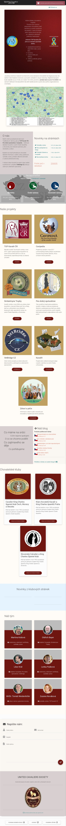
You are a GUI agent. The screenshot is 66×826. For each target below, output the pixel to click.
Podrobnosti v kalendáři (38, 178)
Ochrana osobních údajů (16, 822)
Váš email (40, 730)
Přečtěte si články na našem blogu (46, 462)
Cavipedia (49, 261)
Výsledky (17, 261)
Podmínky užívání (52, 822)
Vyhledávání (49, 369)
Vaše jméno (9, 730)
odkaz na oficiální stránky (18, 521)
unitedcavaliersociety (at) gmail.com (33, 812)
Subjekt (8, 737)
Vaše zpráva (9, 744)
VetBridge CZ (17, 369)
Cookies (35, 822)
